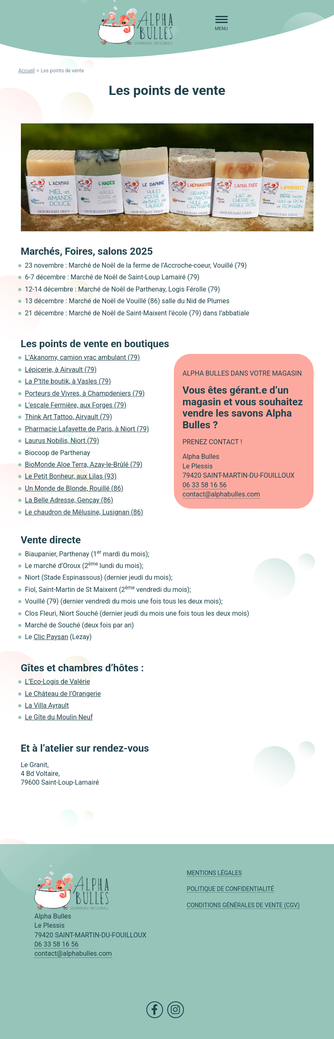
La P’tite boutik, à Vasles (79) (68, 381)
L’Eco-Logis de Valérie (57, 682)
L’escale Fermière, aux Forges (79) (76, 405)
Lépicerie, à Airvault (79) (61, 370)
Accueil (26, 71)
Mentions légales (214, 873)
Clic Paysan (51, 637)
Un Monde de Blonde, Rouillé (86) (74, 488)
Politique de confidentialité (230, 888)
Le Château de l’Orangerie (63, 694)
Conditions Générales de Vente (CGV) (243, 905)
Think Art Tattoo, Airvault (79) (68, 417)
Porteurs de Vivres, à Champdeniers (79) (85, 393)
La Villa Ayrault (47, 705)
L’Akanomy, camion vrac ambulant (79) (82, 357)
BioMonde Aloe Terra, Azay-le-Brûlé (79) (84, 464)
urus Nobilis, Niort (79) (65, 441)
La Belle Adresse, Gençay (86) (69, 500)
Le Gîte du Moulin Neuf (59, 717)
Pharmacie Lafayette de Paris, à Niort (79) (87, 429)
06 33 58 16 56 (205, 485)
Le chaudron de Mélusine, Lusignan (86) (84, 512)
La (28, 441)
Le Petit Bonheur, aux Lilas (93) (71, 476)
